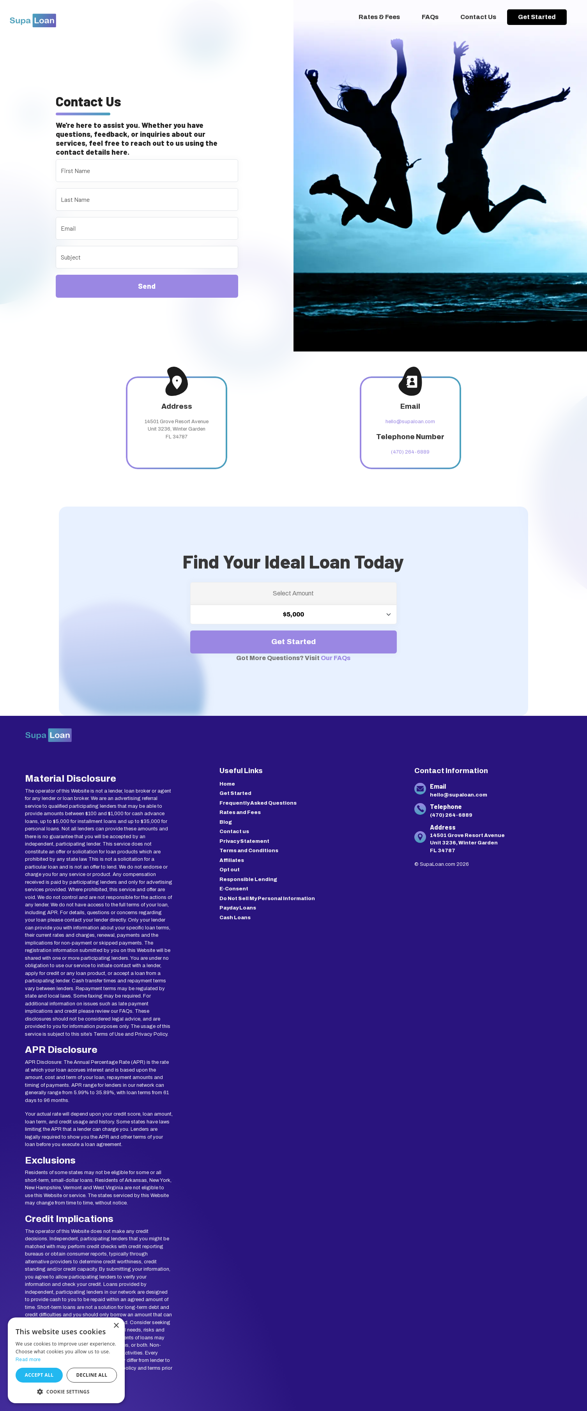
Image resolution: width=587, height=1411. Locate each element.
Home (227, 784)
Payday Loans (237, 908)
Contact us (234, 831)
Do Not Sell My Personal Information (267, 898)
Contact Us (478, 17)
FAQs (430, 17)
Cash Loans (235, 917)
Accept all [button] (39, 1375)
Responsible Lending (248, 879)
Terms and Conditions (248, 850)
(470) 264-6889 (410, 452)
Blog (225, 822)
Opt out (229, 869)
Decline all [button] (92, 1375)
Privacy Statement (244, 841)
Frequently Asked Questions (258, 803)
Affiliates (231, 860)
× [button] (116, 1326)
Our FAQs (335, 658)
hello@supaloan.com (410, 421)
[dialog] (66, 1360)
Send (147, 285)
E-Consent (233, 889)
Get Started (537, 17)
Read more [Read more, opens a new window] (28, 1359)
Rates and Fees (240, 812)
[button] (66, 1391)
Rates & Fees (379, 17)
